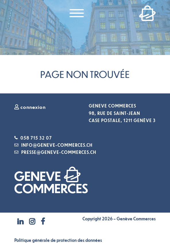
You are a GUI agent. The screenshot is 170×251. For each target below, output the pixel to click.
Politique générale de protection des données (58, 240)
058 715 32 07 (36, 137)
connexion (30, 106)
